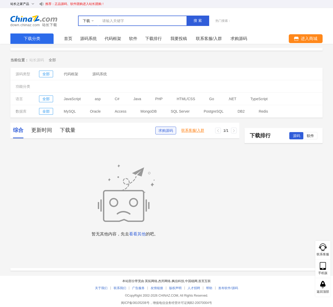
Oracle (95, 111)
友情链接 (157, 288)
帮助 (209, 288)
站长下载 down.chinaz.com (33, 20)
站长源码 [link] (36, 60)
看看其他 (137, 234)
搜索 (198, 20)
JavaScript (72, 99)
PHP (159, 99)
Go (211, 99)
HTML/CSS (186, 99)
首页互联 (204, 281)
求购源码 (165, 130)
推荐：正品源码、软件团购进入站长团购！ (75, 4)
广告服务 (138, 288)
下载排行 (153, 38)
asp (98, 99)
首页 (68, 38)
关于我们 (101, 288)
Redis (263, 111)
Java (137, 99)
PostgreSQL (213, 111)
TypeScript (259, 99)
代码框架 (113, 38)
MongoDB (148, 111)
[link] (52, 60)
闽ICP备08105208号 (135, 303)
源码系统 (88, 38)
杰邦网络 (164, 281)
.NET (232, 99)
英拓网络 (151, 281)
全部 (46, 74)
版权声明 (175, 288)
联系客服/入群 (192, 130)
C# (117, 99)
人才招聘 (194, 288)
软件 (133, 38)
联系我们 (120, 288)
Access (120, 111)
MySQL (70, 111)
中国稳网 (191, 281)
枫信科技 (178, 281)
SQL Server (180, 111)
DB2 (241, 111)
